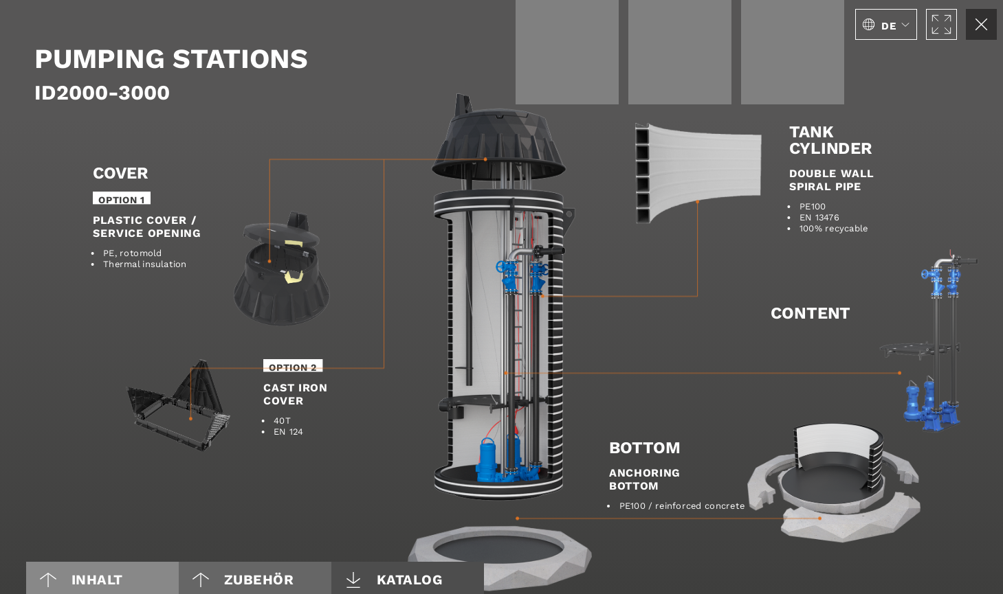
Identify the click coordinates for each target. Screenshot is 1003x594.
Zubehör (243, 579)
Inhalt (81, 579)
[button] (886, 24)
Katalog (394, 579)
